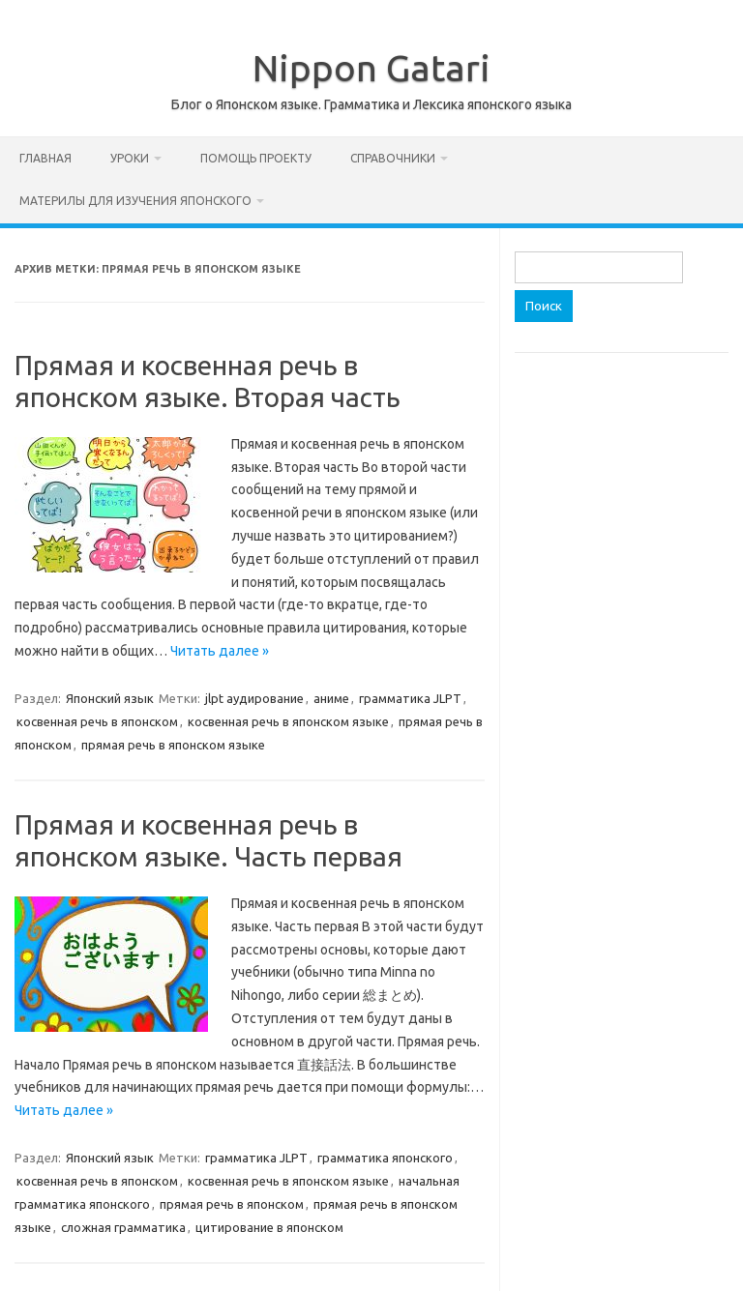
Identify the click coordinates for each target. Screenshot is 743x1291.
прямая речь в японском (232, 1204)
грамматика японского (385, 1157)
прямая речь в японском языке (173, 744)
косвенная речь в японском (97, 721)
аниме (331, 698)
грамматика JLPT (410, 698)
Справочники (392, 158)
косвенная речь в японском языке (288, 721)
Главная (45, 158)
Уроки (129, 158)
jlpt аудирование (254, 698)
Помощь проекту (256, 158)
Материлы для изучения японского (135, 200)
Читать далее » (219, 651)
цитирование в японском (269, 1227)
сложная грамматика (123, 1227)
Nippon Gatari (371, 67)
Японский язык (110, 698)
